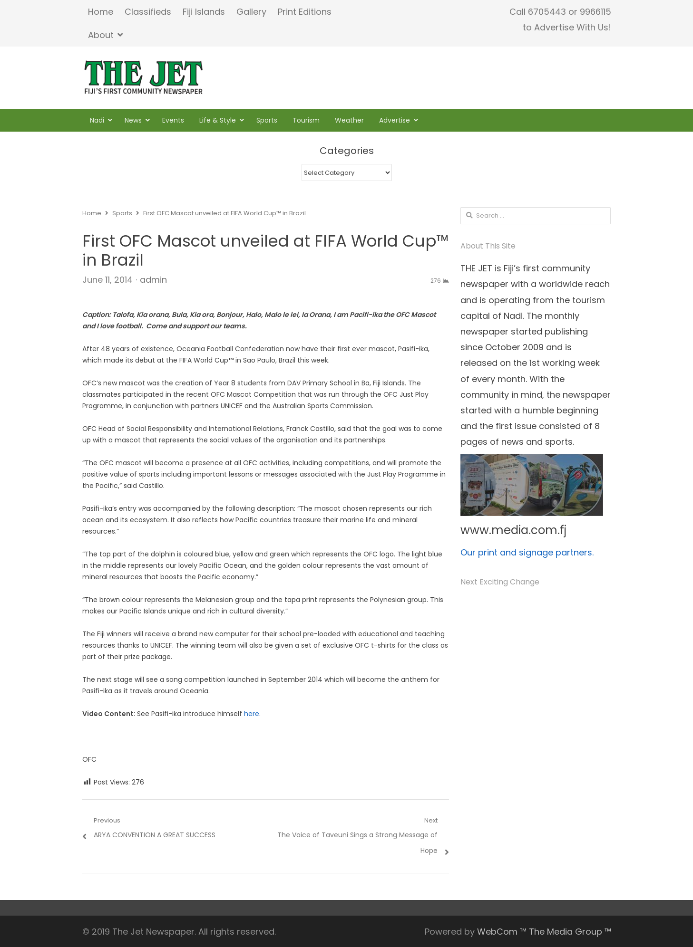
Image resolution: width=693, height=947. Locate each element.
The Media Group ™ (570, 931)
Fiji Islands (204, 12)
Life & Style (217, 120)
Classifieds (148, 12)
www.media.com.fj (513, 530)
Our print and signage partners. (527, 552)
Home (100, 12)
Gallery (251, 12)
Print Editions (305, 12)
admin (153, 280)
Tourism (306, 120)
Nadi (97, 120)
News (133, 120)
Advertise (394, 120)
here (251, 713)
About (101, 35)
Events (173, 120)
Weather (349, 120)
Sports (266, 120)
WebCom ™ (502, 931)
